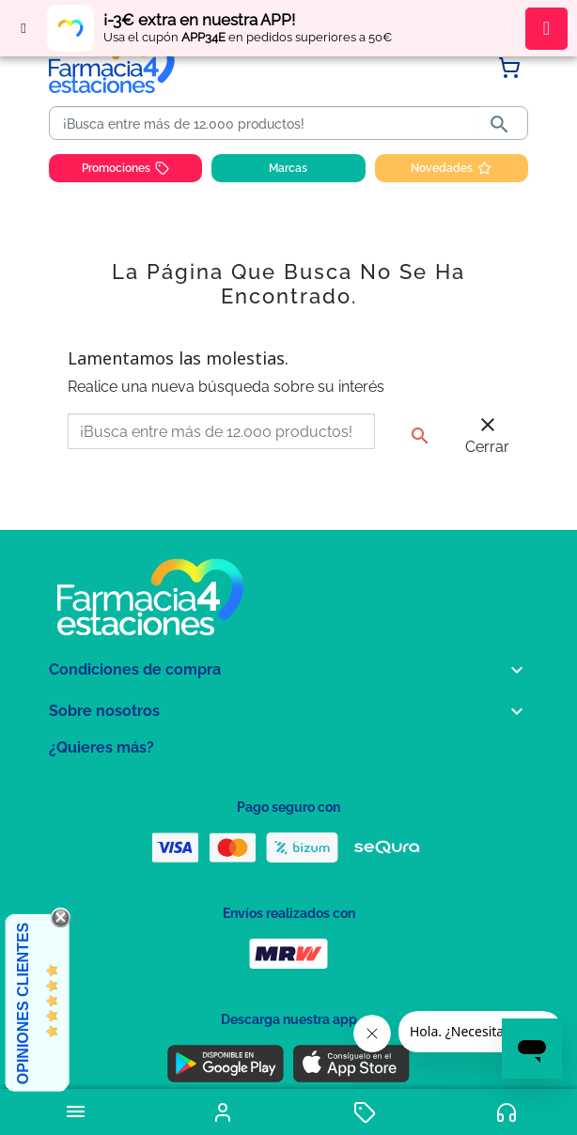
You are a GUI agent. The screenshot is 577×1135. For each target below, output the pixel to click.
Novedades (451, 168)
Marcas (288, 168)
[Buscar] (267, 124)
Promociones (125, 168)
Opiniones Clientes (23, 1003)
